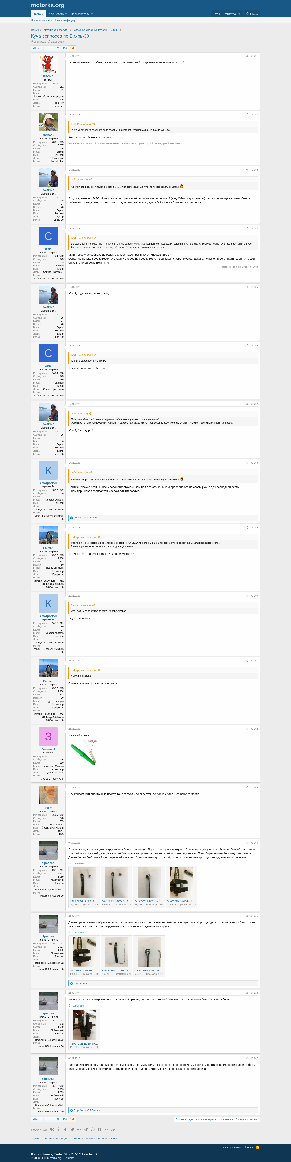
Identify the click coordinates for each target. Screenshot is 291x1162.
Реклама (69, 1158)
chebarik (48, 134)
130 (65, 48)
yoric (48, 807)
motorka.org (54, 1158)
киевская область (54, 499)
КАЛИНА (48, 190)
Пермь (60, 210)
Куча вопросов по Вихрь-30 (60, 36)
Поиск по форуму (65, 20)
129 (57, 48)
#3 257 (254, 404)
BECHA (48, 76)
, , (85, 517)
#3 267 (254, 1058)
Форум (38, 13)
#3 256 (254, 345)
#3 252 (254, 114)
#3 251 (254, 56)
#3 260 (254, 595)
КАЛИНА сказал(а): (82, 238)
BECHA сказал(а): (81, 124)
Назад (37, 48)
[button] (66, 13)
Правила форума (231, 1147)
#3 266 (254, 993)
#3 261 (254, 660)
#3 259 (254, 527)
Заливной (48, 749)
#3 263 (254, 787)
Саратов (59, 265)
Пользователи (80, 13)
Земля (60, 151)
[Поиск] (252, 13)
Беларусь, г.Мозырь (53, 766)
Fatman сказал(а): (81, 605)
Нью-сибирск (57, 824)
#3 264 (254, 842)
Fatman (48, 547)
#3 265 (254, 916)
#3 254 (254, 228)
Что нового (56, 13)
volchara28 (40, 41)
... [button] (51, 48)
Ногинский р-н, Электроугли (49, 96)
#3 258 (254, 462)
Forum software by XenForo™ (65, 1154)
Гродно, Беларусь (54, 568)
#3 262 (254, 729)
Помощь (248, 1147)
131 (72, 48)
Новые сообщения (41, 20)
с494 (48, 248)
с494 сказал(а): (79, 179)
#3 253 (254, 170)
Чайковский (57, 880)
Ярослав (48, 863)
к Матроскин (48, 483)
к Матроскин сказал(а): (84, 537)
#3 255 (254, 287)
